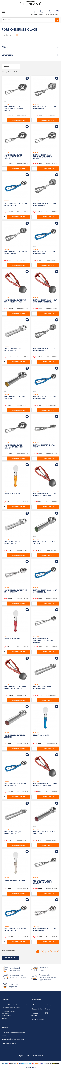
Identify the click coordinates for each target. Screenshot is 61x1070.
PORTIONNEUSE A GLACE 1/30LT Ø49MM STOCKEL (15, 784)
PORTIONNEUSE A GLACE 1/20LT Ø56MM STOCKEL (45, 398)
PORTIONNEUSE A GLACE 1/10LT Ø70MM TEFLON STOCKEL (45, 301)
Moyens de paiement (37, 1019)
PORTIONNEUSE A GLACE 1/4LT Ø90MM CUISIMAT (44, 107)
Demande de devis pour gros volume (13, 1039)
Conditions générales (34, 1014)
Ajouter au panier (18, 120)
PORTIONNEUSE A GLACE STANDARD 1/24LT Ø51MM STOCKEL (42, 882)
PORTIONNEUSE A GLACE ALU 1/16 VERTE (44, 543)
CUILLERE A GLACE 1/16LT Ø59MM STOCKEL (13, 349)
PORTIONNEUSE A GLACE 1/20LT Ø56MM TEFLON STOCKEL (45, 494)
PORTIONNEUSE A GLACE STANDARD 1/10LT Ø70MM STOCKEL (42, 157)
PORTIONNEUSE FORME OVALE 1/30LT (44, 446)
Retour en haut (10, 958)
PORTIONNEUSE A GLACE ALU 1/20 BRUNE (14, 736)
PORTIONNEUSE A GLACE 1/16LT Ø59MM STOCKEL (45, 253)
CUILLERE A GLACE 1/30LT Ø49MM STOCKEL (13, 833)
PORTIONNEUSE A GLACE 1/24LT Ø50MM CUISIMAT (45, 929)
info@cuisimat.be (38, 1056)
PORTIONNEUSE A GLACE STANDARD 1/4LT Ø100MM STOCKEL (13, 108)
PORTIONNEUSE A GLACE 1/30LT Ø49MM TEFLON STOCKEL (15, 688)
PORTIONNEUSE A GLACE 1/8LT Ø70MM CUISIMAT (44, 204)
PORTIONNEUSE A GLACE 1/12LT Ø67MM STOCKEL (15, 204)
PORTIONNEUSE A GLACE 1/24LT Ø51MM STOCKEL (45, 591)
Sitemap (47, 1009)
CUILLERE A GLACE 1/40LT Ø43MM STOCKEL (42, 688)
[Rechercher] (30, 19)
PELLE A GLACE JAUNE (12, 493)
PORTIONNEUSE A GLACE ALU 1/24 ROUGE (44, 833)
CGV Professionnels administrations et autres (13, 1034)
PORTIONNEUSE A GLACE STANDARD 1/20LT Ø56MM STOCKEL (43, 640)
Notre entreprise (36, 1005)
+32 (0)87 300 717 (22, 1056)
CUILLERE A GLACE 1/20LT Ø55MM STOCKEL (13, 543)
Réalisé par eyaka (30, 1067)
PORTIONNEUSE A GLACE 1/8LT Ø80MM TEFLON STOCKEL (15, 301)
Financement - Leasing (9, 1043)
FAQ (46, 1013)
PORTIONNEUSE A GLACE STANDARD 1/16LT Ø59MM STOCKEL (13, 447)
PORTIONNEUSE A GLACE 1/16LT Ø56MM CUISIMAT (15, 591)
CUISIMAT (36, 104)
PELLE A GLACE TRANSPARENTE (15, 880)
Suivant (55, 952)
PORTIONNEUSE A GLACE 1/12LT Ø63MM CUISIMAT (45, 349)
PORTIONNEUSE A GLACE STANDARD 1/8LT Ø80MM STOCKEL (13, 157)
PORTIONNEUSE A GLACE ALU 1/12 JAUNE (14, 398)
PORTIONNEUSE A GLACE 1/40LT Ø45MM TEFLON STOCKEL (45, 784)
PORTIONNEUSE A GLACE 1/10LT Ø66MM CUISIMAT (15, 253)
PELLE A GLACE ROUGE (12, 638)
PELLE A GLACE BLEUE (41, 735)
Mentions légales (36, 1009)
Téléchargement (50, 1005)
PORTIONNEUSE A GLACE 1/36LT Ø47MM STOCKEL (15, 929)
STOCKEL (6, 104)
